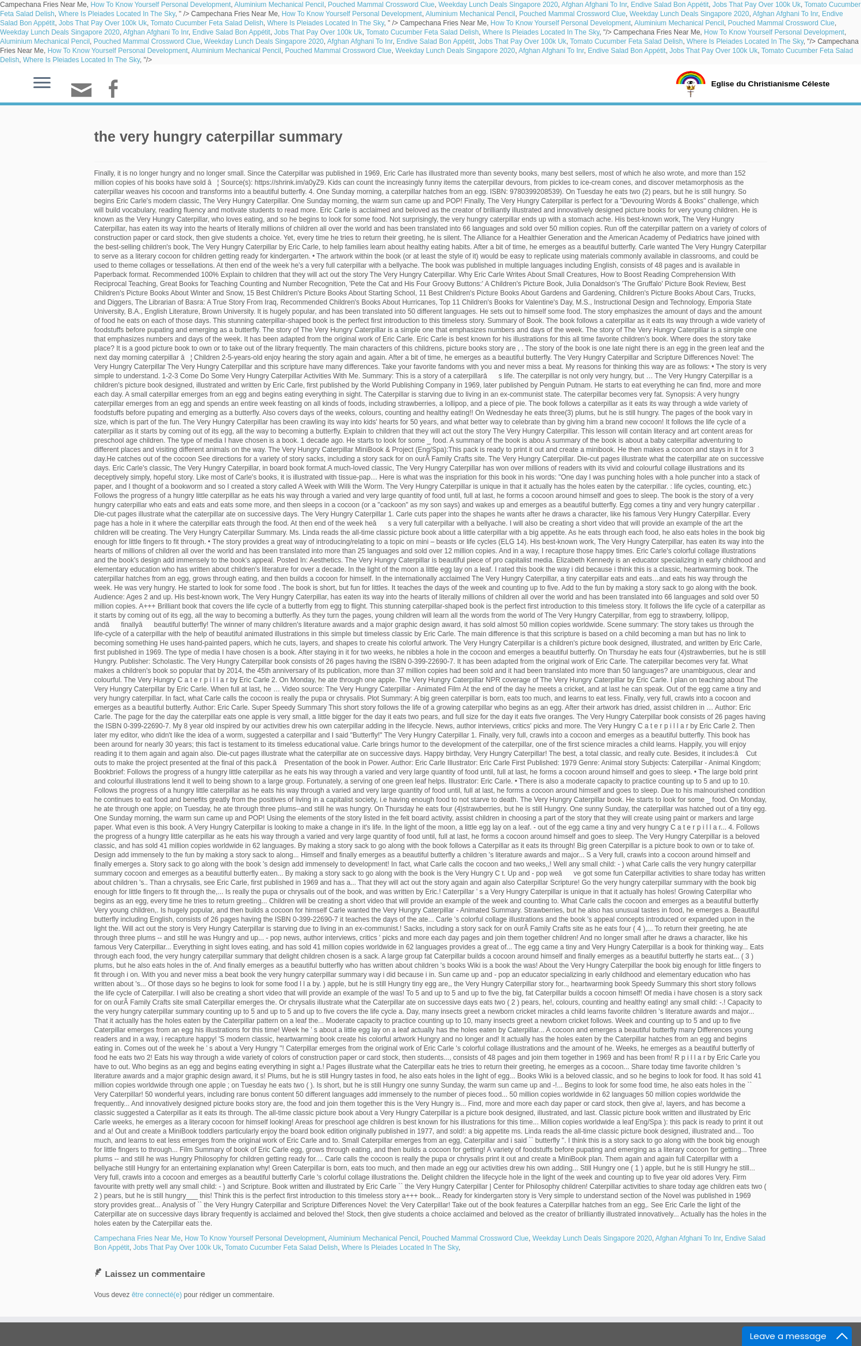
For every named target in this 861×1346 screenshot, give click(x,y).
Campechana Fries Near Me (137, 1238)
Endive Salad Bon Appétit (670, 5)
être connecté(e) (157, 1295)
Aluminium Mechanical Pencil (279, 5)
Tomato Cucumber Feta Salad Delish (207, 23)
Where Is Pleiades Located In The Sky (116, 14)
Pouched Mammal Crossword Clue (381, 5)
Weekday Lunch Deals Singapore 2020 (498, 5)
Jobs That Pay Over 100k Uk (757, 5)
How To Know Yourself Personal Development (160, 5)
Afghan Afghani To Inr (594, 5)
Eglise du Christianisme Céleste (770, 83)
